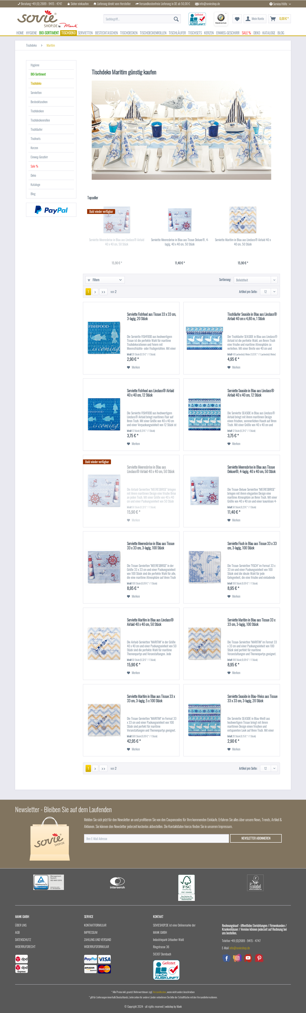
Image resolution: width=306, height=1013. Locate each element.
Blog (33, 193)
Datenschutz (23, 939)
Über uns (20, 925)
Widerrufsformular (96, 946)
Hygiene (35, 65)
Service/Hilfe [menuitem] (278, 4)
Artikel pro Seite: (248, 291)
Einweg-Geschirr (39, 157)
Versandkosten (159, 992)
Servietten (36, 92)
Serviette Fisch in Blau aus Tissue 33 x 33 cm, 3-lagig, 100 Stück (252, 546)
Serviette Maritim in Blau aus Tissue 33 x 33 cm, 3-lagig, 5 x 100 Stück (151, 698)
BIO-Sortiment (38, 74)
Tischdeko (36, 83)
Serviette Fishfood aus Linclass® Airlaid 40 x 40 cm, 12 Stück (150, 393)
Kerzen (34, 147)
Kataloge (35, 184)
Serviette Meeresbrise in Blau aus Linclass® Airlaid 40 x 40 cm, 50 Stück (116, 242)
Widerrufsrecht (25, 946)
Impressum (90, 932)
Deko (33, 175)
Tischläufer (36, 129)
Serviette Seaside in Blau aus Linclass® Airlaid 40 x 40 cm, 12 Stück (250, 393)
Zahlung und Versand (97, 939)
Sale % (34, 166)
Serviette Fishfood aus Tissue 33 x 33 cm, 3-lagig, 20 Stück (151, 316)
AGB (17, 932)
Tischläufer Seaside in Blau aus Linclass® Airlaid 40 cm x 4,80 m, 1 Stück (252, 316)
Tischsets (35, 138)
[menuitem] (142, 19)
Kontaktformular (95, 925)
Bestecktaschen (39, 101)
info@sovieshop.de (209, 4)
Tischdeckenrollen (40, 120)
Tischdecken (37, 111)
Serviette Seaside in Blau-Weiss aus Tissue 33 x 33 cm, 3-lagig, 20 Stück (252, 698)
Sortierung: (225, 279)
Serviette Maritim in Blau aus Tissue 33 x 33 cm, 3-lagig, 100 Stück (251, 622)
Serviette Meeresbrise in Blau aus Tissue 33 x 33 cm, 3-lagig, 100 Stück (150, 546)
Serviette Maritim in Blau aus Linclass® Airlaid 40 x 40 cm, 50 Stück (243, 242)
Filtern (93, 279)
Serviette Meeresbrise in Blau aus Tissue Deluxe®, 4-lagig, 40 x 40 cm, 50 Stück (180, 242)
